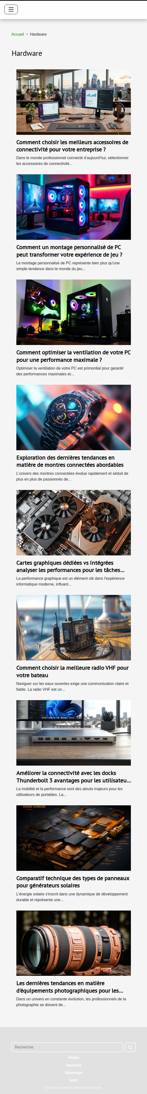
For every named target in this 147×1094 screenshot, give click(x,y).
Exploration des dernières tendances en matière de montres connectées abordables (69, 461)
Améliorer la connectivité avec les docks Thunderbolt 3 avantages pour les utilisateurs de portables (73, 780)
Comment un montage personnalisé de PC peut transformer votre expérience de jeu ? (69, 250)
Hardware (73, 1065)
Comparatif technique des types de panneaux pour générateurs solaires (72, 881)
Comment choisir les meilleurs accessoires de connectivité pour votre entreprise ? (72, 145)
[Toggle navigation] (11, 9)
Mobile (73, 1057)
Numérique (73, 1072)
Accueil (18, 34)
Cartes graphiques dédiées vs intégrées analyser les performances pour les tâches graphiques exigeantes (68, 570)
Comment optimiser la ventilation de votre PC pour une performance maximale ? (73, 356)
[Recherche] (67, 1047)
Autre (73, 1080)
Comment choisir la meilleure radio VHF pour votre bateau (72, 671)
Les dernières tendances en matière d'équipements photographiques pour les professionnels (67, 990)
